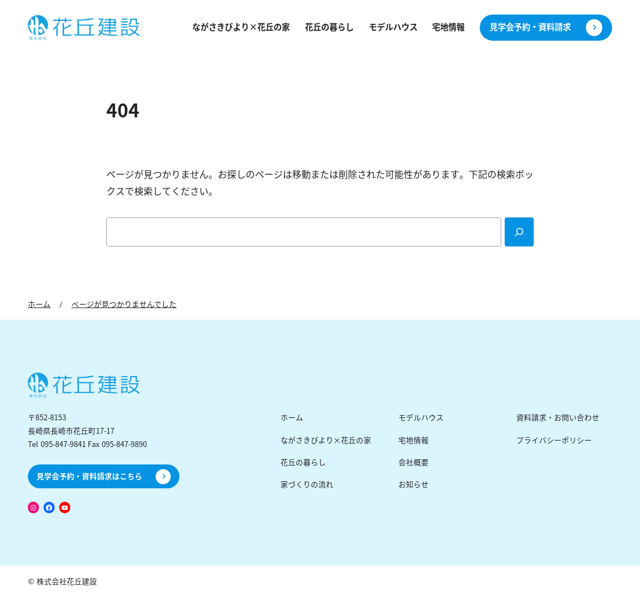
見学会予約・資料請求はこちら (89, 476)
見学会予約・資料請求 (530, 27)
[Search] (519, 231)
